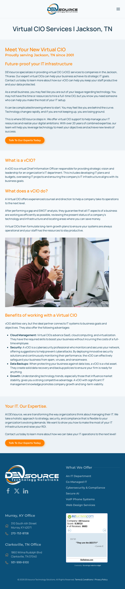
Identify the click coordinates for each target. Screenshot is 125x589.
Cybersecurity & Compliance (85, 487)
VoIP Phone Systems (80, 499)
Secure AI (72, 493)
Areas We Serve (13, 569)
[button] (118, 9)
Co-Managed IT (76, 482)
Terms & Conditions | (85, 579)
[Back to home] (62, 9)
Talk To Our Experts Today (25, 140)
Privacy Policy (101, 579)
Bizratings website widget (92, 565)
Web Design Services (80, 505)
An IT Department (78, 476)
